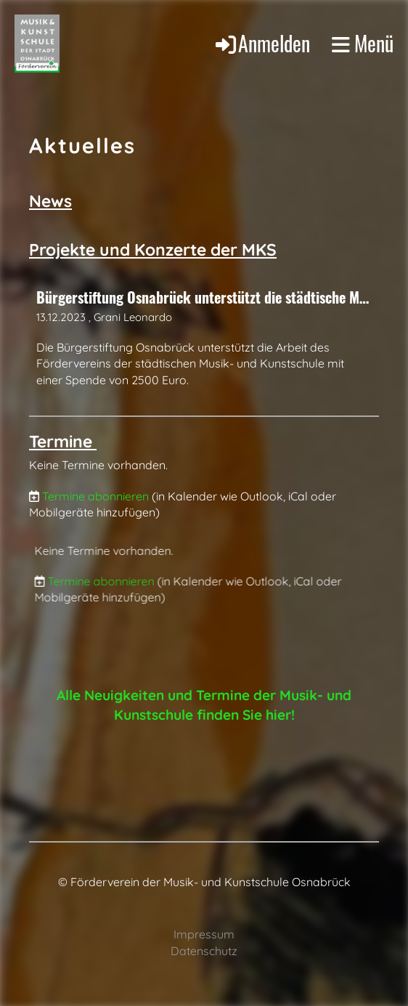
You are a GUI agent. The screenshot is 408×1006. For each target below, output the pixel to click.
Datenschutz (204, 951)
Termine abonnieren (95, 496)
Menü (362, 43)
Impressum (204, 934)
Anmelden (261, 43)
